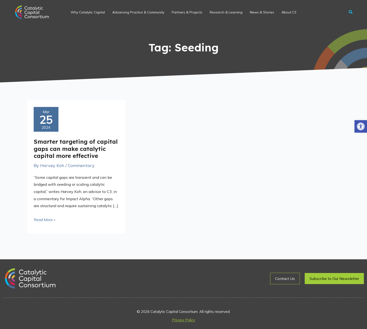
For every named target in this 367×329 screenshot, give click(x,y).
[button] (360, 126)
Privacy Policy (183, 320)
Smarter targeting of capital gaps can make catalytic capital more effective (76, 148)
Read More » (44, 219)
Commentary (81, 165)
